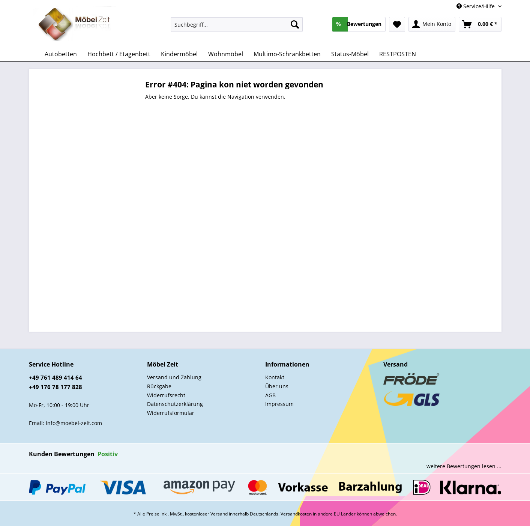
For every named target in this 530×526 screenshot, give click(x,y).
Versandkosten (296, 514)
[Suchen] (295, 24)
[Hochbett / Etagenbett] (119, 54)
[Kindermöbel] (179, 54)
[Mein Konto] (431, 24)
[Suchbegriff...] (237, 24)
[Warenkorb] (480, 24)
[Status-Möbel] (350, 54)
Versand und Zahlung (174, 377)
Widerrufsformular (170, 412)
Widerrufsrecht (166, 395)
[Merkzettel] (397, 24)
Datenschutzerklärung (175, 403)
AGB (270, 395)
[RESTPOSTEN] (397, 54)
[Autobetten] (60, 54)
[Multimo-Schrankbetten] (287, 54)
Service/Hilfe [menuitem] (476, 6)
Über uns (276, 386)
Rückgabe (159, 386)
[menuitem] (237, 28)
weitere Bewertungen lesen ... (463, 466)
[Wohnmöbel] (225, 54)
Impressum (279, 403)
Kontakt (274, 377)
